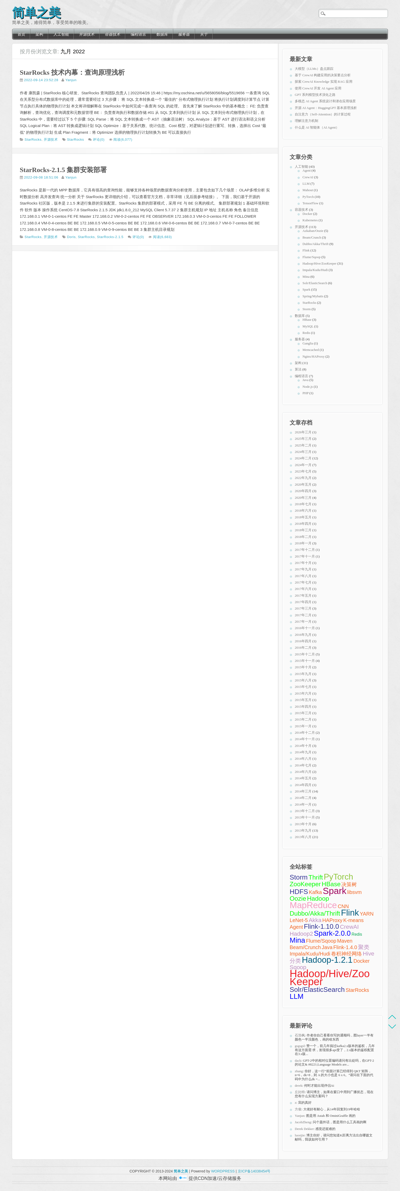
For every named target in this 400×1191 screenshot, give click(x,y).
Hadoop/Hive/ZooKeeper (319, 263)
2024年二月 (303, 458)
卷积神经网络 (346, 954)
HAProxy (332, 920)
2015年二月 (303, 719)
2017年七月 (303, 582)
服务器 (184, 34)
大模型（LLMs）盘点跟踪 (314, 69)
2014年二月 (303, 798)
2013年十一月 (305, 817)
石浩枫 (300, 1035)
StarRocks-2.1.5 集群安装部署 (63, 170)
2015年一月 (303, 726)
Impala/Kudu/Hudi (315, 270)
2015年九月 (303, 674)
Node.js (308, 386)
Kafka (315, 892)
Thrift (315, 877)
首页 (21, 34)
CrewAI (308, 177)
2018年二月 (303, 537)
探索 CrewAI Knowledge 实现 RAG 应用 (323, 81)
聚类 (363, 947)
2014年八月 (303, 759)
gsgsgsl (300, 1046)
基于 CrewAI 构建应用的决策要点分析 (323, 75)
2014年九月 (303, 752)
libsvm (354, 892)
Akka (315, 920)
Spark (306, 289)
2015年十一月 (305, 661)
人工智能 (61, 34)
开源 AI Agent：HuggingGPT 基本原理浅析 (326, 108)
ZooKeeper (305, 884)
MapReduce (313, 905)
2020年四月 (303, 491)
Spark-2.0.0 (332, 933)
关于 (204, 34)
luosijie (300, 1135)
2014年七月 (303, 765)
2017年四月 (303, 602)
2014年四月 (303, 785)
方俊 (298, 1109)
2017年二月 (303, 615)
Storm (307, 309)
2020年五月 (303, 484)
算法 (298, 369)
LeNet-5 (299, 920)
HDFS (299, 892)
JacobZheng (303, 1122)
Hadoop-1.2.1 (327, 960)
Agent (307, 170)
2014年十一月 (305, 739)
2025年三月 (303, 439)
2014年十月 (303, 746)
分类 (295, 961)
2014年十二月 (305, 732)
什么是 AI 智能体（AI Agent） (317, 127)
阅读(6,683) (162, 237)
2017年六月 (303, 589)
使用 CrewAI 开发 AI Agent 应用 (318, 88)
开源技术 (87, 34)
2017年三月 (303, 608)
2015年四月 (303, 706)
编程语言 (138, 34)
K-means (353, 920)
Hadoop (318, 898)
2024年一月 (303, 465)
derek (298, 1085)
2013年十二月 (305, 811)
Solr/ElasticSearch (315, 283)
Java (305, 380)
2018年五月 (303, 517)
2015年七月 (303, 687)
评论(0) (98, 139)
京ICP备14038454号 (254, 1171)
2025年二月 (303, 445)
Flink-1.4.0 (345, 947)
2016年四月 (303, 641)
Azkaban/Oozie (313, 231)
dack (298, 1060)
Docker (307, 214)
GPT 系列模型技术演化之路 (315, 95)
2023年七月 (303, 471)
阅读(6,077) (122, 139)
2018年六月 (303, 510)
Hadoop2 (301, 934)
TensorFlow (310, 203)
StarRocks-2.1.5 (110, 237)
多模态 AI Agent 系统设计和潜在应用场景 (325, 101)
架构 (39, 34)
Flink (306, 250)
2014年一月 (303, 804)
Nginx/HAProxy (314, 356)
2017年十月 (303, 563)
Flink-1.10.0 (321, 926)
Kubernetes (310, 220)
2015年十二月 (305, 654)
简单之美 (36, 11)
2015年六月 (303, 693)
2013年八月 (303, 837)
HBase (307, 320)
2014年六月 (303, 772)
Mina (306, 276)
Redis (306, 333)
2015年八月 (303, 680)
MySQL (308, 326)
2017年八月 (303, 576)
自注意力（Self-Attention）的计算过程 (323, 114)
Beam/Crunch (312, 237)
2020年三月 (303, 498)
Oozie (298, 898)
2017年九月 (303, 569)
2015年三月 (303, 713)
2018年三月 (303, 530)
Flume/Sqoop (312, 257)
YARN (367, 914)
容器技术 (112, 34)
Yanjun (70, 80)
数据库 (162, 34)
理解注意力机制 (306, 121)
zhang (299, 1071)
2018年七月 (303, 504)
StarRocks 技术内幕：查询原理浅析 (72, 72)
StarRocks (33, 139)
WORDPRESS (223, 1171)
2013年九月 (303, 830)
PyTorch (308, 197)
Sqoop (298, 967)
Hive (368, 953)
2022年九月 (303, 478)
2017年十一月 (305, 556)
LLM (306, 183)
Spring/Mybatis (313, 296)
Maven (344, 941)
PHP (305, 393)
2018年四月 (303, 524)
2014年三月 (303, 791)
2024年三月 (303, 452)
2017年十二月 (305, 550)
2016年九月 (303, 635)
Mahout (308, 190)
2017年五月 (303, 595)
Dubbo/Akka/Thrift (315, 244)
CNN (343, 906)
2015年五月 (303, 700)
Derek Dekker (304, 1129)
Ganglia (308, 343)
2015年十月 (303, 667)
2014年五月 (303, 778)
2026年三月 (303, 432)
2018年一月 (303, 543)
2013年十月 (303, 824)
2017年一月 (303, 621)
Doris (71, 237)
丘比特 (300, 1092)
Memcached (311, 350)
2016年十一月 (305, 628)
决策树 (349, 884)
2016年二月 (303, 647)
